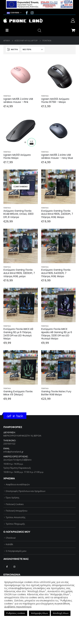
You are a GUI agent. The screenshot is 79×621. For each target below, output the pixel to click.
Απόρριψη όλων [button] (39, 613)
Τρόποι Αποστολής (15, 517)
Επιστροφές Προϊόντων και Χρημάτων (25, 491)
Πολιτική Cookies (15, 504)
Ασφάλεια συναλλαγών (18, 484)
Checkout (10, 537)
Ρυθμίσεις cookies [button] (15, 613)
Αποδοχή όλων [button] (60, 613)
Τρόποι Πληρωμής (15, 523)
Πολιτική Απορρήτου (16, 510)
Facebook (7, 567)
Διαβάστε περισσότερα (17, 606)
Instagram (14, 567)
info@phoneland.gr (13, 451)
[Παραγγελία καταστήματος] (33, 49)
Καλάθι (9, 544)
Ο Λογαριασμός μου (16, 550)
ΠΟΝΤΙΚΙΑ (7, 96)
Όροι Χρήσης (12, 497)
